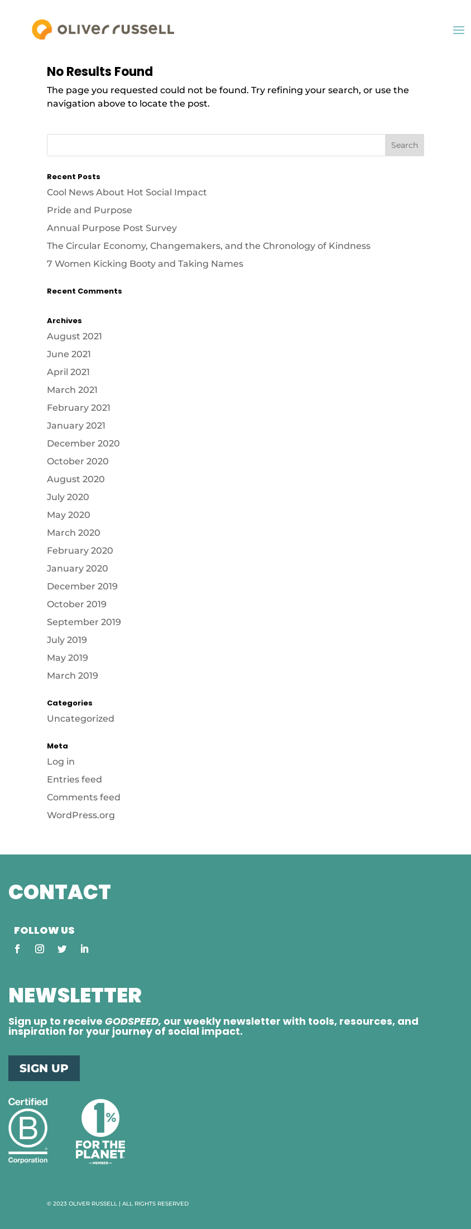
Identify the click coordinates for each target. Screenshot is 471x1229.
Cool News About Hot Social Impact (128, 192)
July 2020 (68, 497)
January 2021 (76, 425)
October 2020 (78, 461)
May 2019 (67, 657)
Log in (61, 761)
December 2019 (82, 586)
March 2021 (72, 390)
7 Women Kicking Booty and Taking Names (145, 263)
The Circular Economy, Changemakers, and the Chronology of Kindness (209, 246)
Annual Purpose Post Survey (112, 228)
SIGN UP (44, 1068)
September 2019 (84, 622)
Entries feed (74, 779)
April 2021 (68, 372)
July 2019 (67, 640)
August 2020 (76, 479)
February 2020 (80, 550)
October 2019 (77, 604)
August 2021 (74, 336)
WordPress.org (81, 815)
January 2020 (77, 568)
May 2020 (68, 515)
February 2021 (78, 407)
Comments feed (84, 797)
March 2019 (72, 675)
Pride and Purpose (89, 210)
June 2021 (69, 354)
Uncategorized (80, 718)
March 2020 (73, 532)
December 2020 (83, 443)
